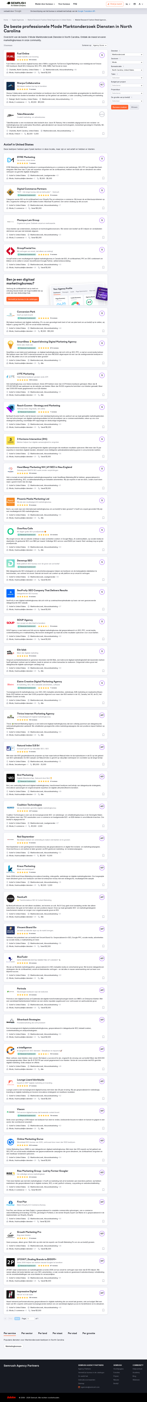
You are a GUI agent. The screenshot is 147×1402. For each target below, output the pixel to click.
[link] (64, 4)
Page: (24, 1319)
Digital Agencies (18, 20)
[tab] (10, 1333)
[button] (128, 4)
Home (6, 20)
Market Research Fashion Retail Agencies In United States (49, 20)
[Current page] (30, 1318)
